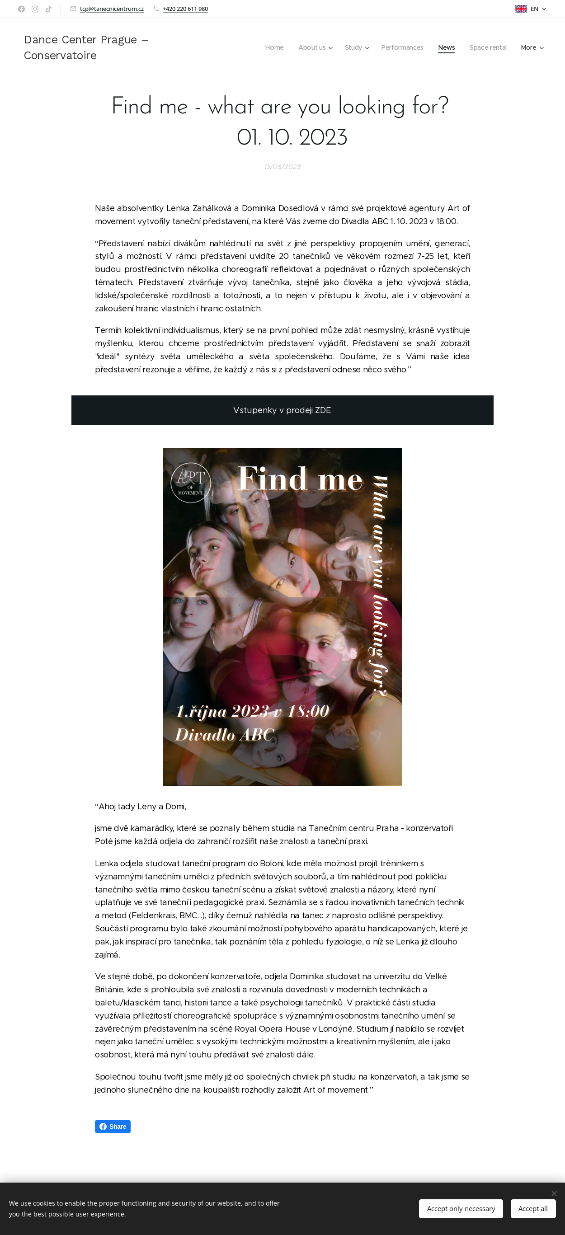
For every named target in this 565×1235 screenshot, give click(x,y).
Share (112, 1126)
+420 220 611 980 (185, 9)
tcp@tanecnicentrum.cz (112, 9)
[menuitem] (273, 47)
